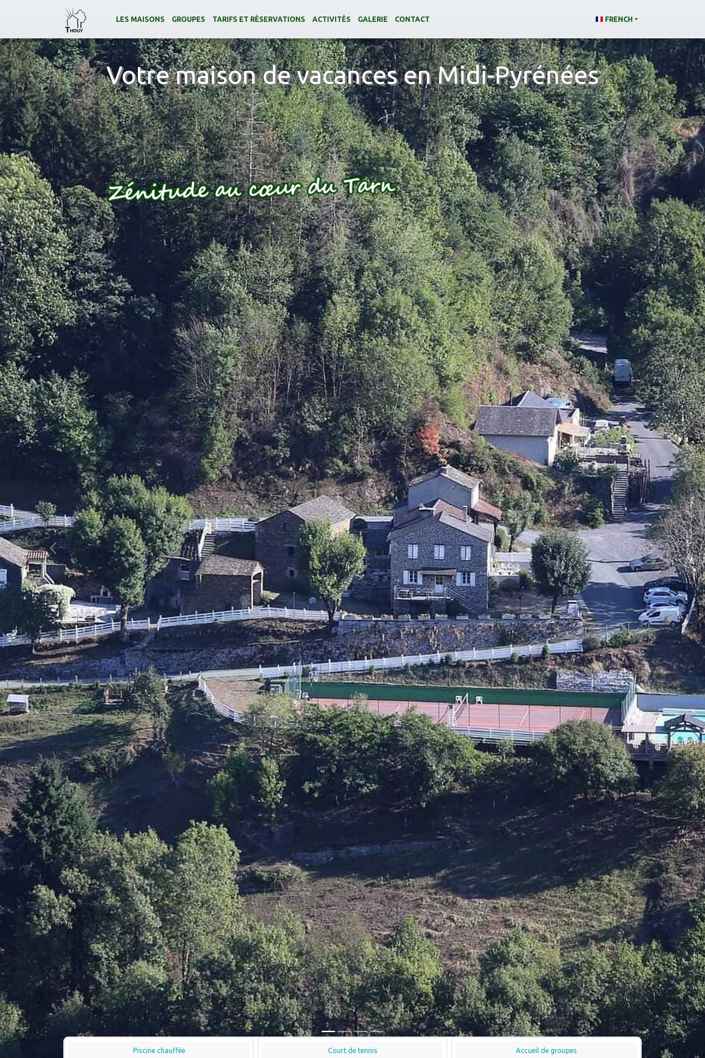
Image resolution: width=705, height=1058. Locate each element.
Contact (412, 19)
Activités (331, 19)
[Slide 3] (360, 1031)
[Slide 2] (344, 1031)
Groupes (188, 19)
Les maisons (140, 19)
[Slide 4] (376, 1031)
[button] (617, 19)
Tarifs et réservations (258, 19)
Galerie (373, 19)
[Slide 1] (328, 1031)
